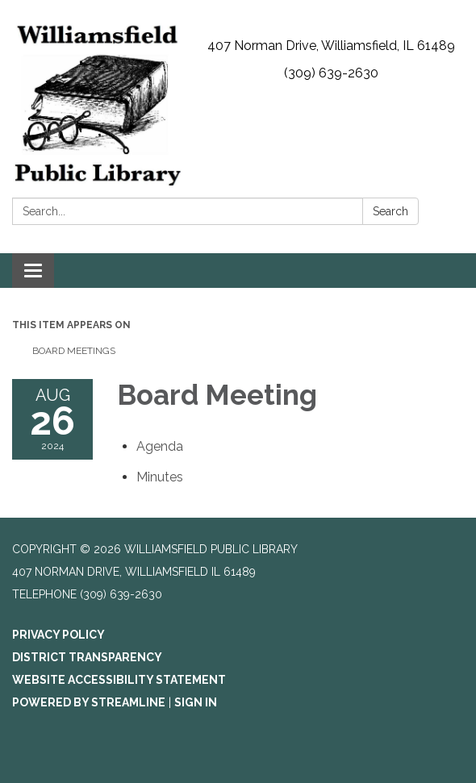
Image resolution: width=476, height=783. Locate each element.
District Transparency (87, 657)
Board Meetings (73, 350)
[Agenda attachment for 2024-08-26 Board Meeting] (159, 446)
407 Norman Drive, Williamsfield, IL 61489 (331, 45)
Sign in (195, 702)
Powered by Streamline (88, 702)
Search (390, 211)
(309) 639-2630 (331, 73)
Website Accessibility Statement (119, 679)
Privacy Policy (58, 634)
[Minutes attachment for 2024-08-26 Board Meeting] (159, 477)
